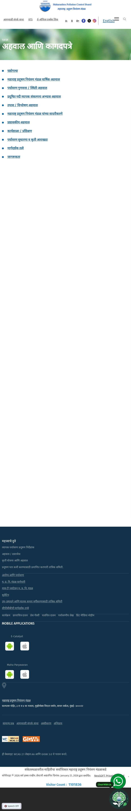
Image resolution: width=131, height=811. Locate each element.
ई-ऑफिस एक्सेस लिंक (47, 19)
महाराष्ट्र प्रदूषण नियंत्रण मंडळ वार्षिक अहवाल (33, 79)
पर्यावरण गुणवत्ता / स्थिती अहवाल (27, 88)
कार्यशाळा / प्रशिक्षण (19, 131)
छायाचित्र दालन (20, 615)
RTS (30, 19)
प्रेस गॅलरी (34, 615)
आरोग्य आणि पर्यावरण (13, 575)
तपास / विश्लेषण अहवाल (22, 105)
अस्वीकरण (46, 723)
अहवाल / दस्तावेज (11, 554)
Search (124, 19)
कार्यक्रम (6, 615)
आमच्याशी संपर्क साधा (13, 19)
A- (66, 20)
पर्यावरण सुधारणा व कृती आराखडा (27, 140)
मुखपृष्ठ (5, 39)
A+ (77, 20)
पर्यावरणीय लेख (66, 615)
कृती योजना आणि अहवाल (15, 560)
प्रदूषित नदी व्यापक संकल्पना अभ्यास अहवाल (34, 97)
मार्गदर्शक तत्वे (15, 148)
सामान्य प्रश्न (8, 723)
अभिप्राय (58, 723)
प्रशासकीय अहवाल (18, 122)
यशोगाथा (12, 71)
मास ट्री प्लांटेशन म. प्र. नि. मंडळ (17, 588)
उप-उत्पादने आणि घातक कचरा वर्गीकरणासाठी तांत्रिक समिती (32, 601)
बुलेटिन (5, 595)
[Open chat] (119, 799)
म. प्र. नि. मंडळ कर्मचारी (13, 581)
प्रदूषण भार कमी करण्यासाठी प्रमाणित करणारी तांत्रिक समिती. (32, 567)
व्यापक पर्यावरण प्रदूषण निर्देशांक (18, 547)
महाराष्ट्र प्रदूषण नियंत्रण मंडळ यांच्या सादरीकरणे (35, 114)
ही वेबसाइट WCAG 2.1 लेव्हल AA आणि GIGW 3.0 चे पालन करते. (34, 754)
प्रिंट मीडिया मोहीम (85, 615)
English (108, 21)
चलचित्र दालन (49, 615)
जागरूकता (13, 157)
